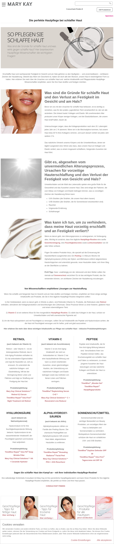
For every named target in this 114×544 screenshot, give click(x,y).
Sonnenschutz (60, 275)
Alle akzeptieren (104, 540)
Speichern (109, 16)
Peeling (78, 256)
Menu (4, 4)
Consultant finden (73, 9)
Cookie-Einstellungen (81, 540)
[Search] (94, 3)
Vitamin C (12, 313)
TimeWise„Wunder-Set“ (92, 383)
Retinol (103, 302)
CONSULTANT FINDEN (55, 486)
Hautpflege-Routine (88, 240)
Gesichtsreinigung (52, 243)
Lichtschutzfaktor (95, 243)
